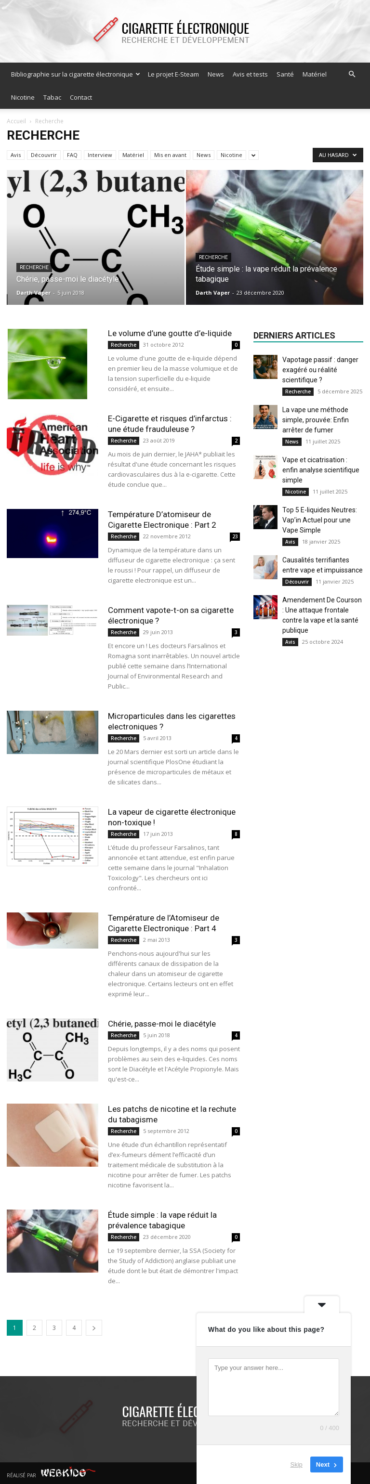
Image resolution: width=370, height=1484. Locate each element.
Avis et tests (250, 74)
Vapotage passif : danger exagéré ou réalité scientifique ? (320, 370)
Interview (100, 154)
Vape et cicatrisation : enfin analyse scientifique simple (320, 470)
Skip (297, 1464)
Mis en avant (170, 154)
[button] (351, 74)
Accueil (16, 121)
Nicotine (23, 97)
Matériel (315, 74)
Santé (285, 74)
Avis (16, 154)
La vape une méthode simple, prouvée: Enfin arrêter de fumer (315, 420)
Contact (81, 97)
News (216, 74)
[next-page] (94, 1328)
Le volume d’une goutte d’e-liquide (170, 333)
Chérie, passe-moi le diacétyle (162, 1023)
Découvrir (44, 154)
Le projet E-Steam (173, 74)
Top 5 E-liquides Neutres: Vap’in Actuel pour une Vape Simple (319, 520)
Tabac (52, 97)
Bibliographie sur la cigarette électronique (75, 74)
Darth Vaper (33, 292)
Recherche (34, 267)
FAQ (72, 154)
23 (235, 536)
